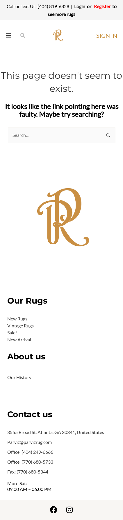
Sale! (12, 332)
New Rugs (17, 318)
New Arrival (19, 339)
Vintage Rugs (20, 325)
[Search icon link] (23, 35)
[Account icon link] (106, 35)
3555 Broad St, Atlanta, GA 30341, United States (55, 432)
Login (79, 6)
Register (102, 6)
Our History (19, 377)
